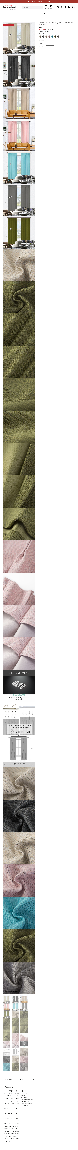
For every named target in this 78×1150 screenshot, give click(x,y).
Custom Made (71, 13)
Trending (6, 13)
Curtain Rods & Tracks (25, 13)
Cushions (50, 13)
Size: (41, 43)
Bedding (42, 13)
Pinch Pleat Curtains (19, 19)
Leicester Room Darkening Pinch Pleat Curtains (37, 19)
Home (4, 19)
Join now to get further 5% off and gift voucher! (39, 1)
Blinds (35, 13)
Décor (57, 13)
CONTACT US (48, 8)
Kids (63, 13)
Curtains (13, 13)
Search (23, 7)
